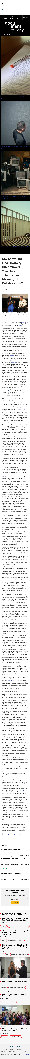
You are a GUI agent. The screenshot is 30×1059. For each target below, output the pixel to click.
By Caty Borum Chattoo (5, 951)
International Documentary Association (3, 3)
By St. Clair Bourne (4, 998)
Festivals (2, 940)
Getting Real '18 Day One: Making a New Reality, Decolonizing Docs (15, 919)
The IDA (2, 1049)
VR (9, 926)
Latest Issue (19, 17)
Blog (7, 1049)
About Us (12, 1049)
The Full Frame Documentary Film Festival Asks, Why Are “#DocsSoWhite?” (15, 932)
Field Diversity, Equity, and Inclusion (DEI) (10, 834)
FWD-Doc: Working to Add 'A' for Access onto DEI (15, 1030)
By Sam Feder (3, 984)
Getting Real (3, 926)
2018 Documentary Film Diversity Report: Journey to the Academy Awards (15, 946)
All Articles (4, 17)
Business (3, 836)
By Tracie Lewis (3, 922)
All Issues (12, 17)
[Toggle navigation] (28, 3)
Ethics (7, 836)
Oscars (7, 954)
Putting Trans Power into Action (14, 981)
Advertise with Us (13, 1051)
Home (2, 9)
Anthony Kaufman (9, 287)
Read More (5, 851)
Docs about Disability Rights (15, 1036)
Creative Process (23, 834)
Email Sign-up (4, 1051)
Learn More (15, 902)
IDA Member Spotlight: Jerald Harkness (11, 873)
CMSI (2, 954)
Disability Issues (4, 1036)
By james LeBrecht (4, 1033)
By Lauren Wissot (4, 936)
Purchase (26, 17)
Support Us (19, 1049)
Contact (25, 1051)
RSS (20, 1051)
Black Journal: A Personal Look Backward (14, 995)
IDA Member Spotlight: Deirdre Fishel (10, 849)
